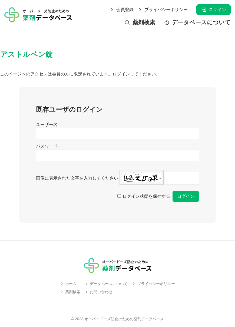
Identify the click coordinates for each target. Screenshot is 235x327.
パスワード (47, 146)
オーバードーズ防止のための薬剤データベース (124, 319)
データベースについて (197, 22)
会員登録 (122, 10)
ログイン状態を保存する (146, 196)
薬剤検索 (139, 22)
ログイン (213, 9)
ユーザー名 (47, 124)
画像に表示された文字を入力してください (77, 178)
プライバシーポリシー (163, 10)
